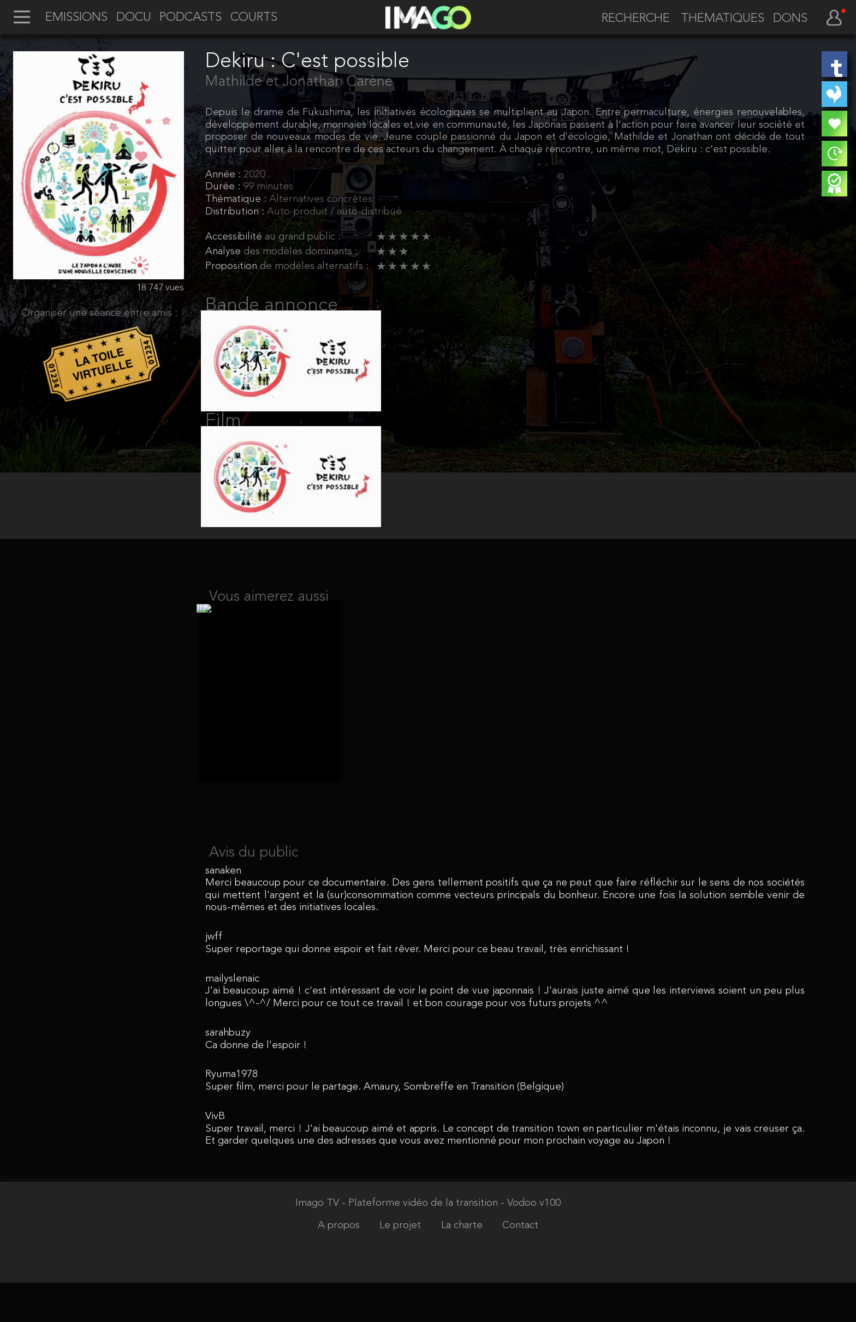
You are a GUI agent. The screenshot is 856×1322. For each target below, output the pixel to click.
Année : (224, 175)
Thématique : (237, 199)
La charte (463, 1264)
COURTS (253, 18)
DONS (790, 19)
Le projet (401, 1264)
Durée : (224, 187)
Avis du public (253, 892)
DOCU (133, 18)
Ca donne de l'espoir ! (256, 1084)
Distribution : (236, 212)
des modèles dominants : (300, 252)
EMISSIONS (76, 18)
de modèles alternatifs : (314, 266)
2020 (254, 175)
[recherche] (630, 19)
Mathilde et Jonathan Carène (299, 82)
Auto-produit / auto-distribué (334, 212)
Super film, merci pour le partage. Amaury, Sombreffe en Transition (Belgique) (384, 1126)
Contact (520, 1264)
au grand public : (303, 237)
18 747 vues (160, 287)
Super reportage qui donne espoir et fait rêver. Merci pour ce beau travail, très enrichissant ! (417, 988)
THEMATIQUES (722, 19)
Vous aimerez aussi (269, 623)
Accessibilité (235, 237)
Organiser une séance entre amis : (99, 313)
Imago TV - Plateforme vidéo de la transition (398, 1242)
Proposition (232, 266)
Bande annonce (271, 305)
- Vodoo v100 (531, 1242)
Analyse (224, 252)
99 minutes (268, 187)
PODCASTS (190, 18)
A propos (340, 1264)
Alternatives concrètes (320, 199)
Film (223, 434)
